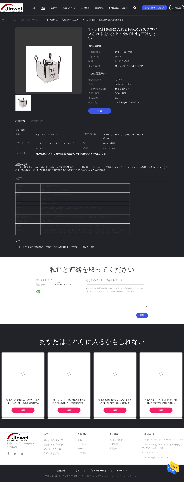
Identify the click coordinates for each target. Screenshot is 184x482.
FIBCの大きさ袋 (51, 453)
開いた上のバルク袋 (53, 440)
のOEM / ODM (116, 439)
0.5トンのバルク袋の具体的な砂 (29, 246)
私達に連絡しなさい (118, 7)
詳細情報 (20, 120)
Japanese (176, 7)
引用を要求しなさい (154, 7)
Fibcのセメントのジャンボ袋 (82, 246)
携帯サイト (122, 470)
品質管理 (99, 7)
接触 (100, 110)
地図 (77, 470)
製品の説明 (37, 120)
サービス (82, 444)
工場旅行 (85, 7)
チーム (81, 448)
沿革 (80, 439)
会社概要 (82, 452)
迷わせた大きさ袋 (52, 448)
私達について (69, 7)
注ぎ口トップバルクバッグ (57, 444)
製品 (43, 7)
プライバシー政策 (98, 470)
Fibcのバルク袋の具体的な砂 (56, 246)
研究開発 (113, 444)
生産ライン (114, 448)
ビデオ (54, 7)
